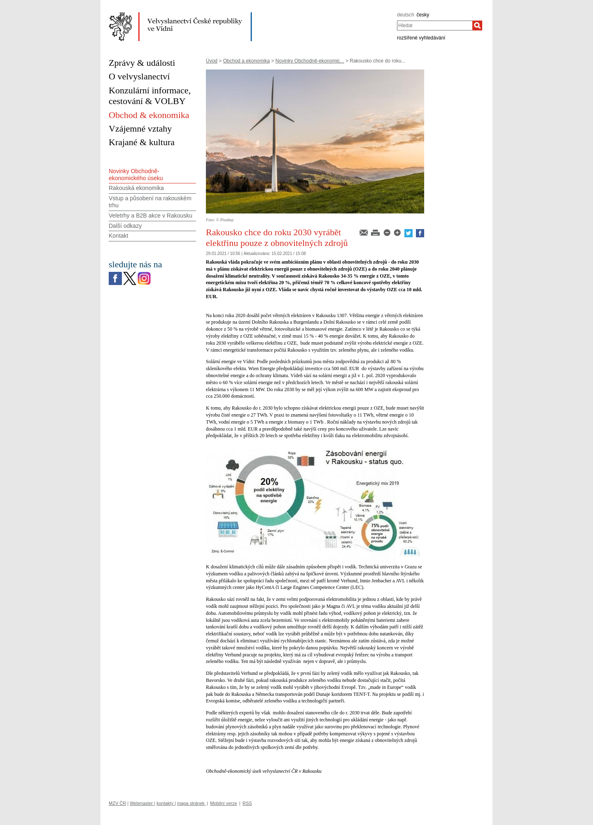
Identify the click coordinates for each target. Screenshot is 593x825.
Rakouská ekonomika (136, 188)
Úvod (211, 61)
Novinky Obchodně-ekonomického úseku (136, 174)
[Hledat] (477, 25)
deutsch (405, 15)
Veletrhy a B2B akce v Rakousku (150, 215)
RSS (247, 803)
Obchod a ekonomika (246, 61)
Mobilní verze (223, 803)
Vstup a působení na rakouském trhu (150, 202)
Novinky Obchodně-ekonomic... (309, 61)
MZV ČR (117, 803)
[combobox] (434, 25)
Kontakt (118, 235)
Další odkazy (125, 225)
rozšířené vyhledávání (421, 37)
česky (423, 15)
